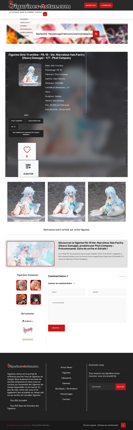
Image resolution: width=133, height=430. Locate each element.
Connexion (106, 5)
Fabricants (66, 378)
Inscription (91, 5)
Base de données (37, 14)
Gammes (66, 383)
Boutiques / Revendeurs (66, 388)
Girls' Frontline (57, 66)
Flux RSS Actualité (18, 400)
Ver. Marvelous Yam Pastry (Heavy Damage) (26, 133)
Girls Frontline (34, 121)
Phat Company (61, 74)
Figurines (66, 373)
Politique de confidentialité (108, 425)
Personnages (66, 394)
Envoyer (56, 328)
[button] (122, 202)
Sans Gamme (59, 79)
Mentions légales (89, 425)
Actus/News (17, 14)
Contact (55, 14)
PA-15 (59, 70)
